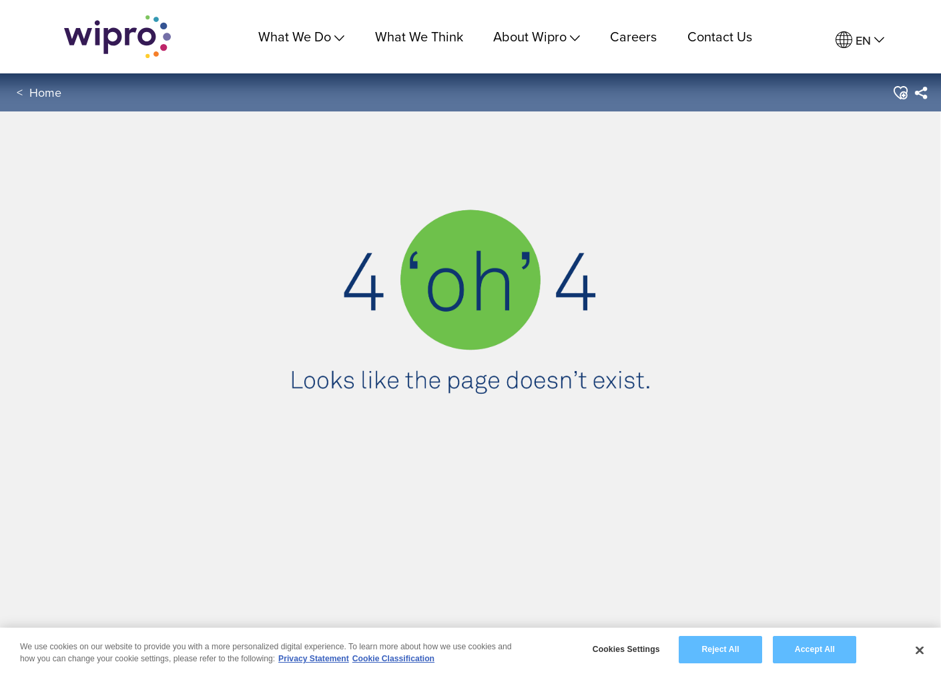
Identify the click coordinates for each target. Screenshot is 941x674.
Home (45, 92)
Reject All (720, 649)
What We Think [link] (419, 36)
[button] (900, 93)
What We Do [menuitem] (301, 36)
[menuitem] (860, 40)
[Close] (919, 650)
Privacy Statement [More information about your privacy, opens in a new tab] (313, 658)
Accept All (815, 649)
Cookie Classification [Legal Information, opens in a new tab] (393, 658)
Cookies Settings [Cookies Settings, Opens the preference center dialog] (626, 649)
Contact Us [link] (719, 36)
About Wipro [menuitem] (536, 36)
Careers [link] (633, 36)
